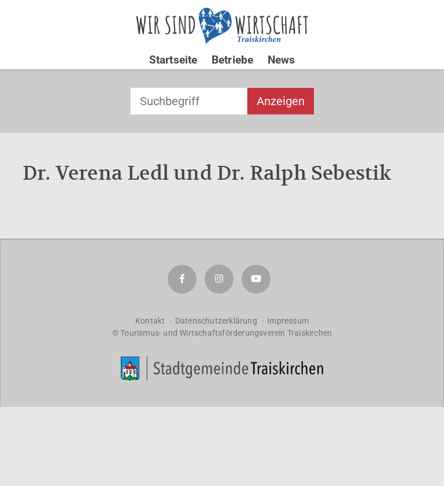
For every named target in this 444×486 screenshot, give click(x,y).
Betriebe (233, 59)
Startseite (173, 59)
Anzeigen (281, 101)
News (281, 59)
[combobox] (188, 101)
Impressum (288, 320)
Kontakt (150, 320)
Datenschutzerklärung (216, 320)
